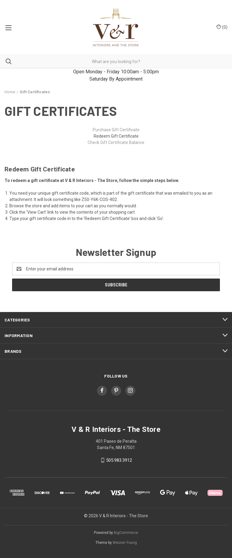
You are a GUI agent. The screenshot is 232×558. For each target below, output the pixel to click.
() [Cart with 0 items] (221, 27)
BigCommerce (126, 533)
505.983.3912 (119, 460)
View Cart (36, 212)
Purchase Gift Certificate (116, 129)
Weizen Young (125, 542)
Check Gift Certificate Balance (116, 142)
